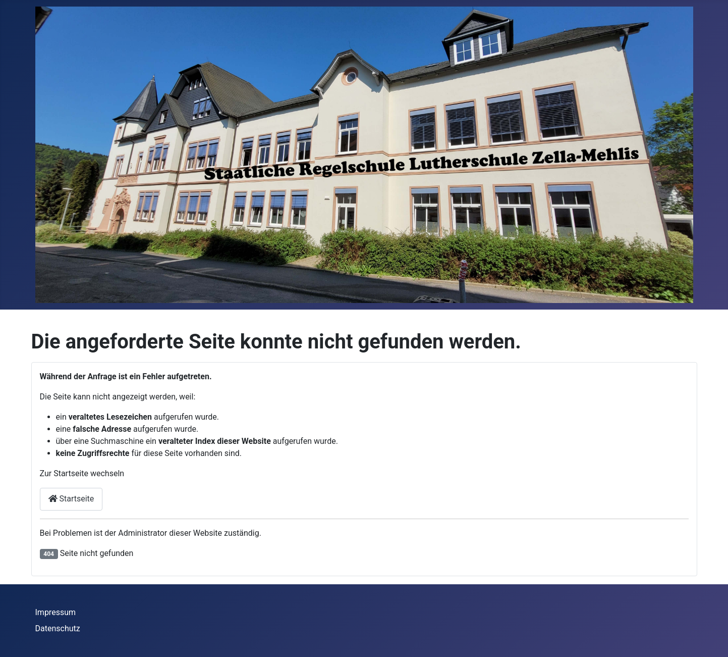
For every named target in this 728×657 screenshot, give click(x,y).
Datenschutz (57, 628)
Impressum (55, 612)
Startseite (71, 498)
